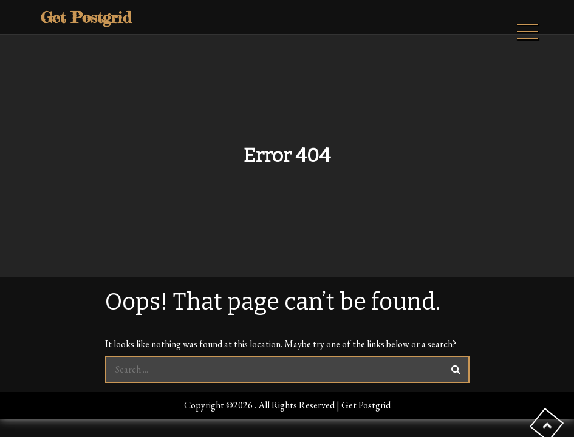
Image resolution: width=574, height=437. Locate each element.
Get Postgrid (86, 17)
